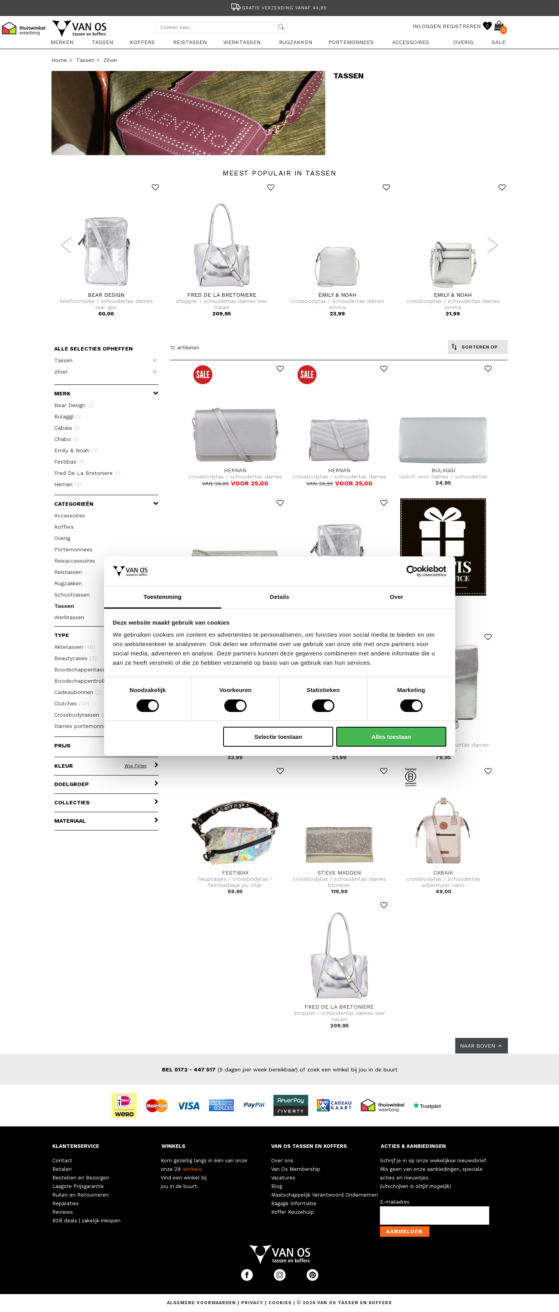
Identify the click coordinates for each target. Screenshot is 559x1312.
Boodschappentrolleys (89, 681)
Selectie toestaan (278, 736)
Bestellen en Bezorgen (80, 1178)
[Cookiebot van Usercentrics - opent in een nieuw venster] (412, 571)
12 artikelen (184, 347)
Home (59, 60)
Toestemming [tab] (163, 596)
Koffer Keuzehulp (292, 1212)
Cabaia (67, 428)
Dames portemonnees (91, 726)
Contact (62, 1160)
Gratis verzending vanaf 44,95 (278, 8)
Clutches (71, 703)
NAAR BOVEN (481, 1046)
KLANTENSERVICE (75, 1146)
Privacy (253, 1302)
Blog (276, 1186)
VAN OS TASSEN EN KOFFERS (309, 1146)
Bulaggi (68, 416)
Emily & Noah (76, 450)
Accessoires (410, 42)
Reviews (62, 1212)
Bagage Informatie (293, 1203)
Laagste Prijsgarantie (78, 1186)
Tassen (102, 42)
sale (499, 42)
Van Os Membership (295, 1169)
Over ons (282, 1160)
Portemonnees (351, 42)
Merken (61, 42)
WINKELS (173, 1146)
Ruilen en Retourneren (80, 1195)
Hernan (68, 484)
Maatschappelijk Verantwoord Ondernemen (324, 1195)
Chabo (66, 439)
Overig (463, 42)
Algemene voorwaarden (202, 1302)
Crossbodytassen (84, 715)
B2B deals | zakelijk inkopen (86, 1220)
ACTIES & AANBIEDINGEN (413, 1146)
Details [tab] (279, 596)
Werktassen (242, 42)
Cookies (280, 1302)
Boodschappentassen (87, 669)
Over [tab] (396, 596)
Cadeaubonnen (78, 692)
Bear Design (73, 405)
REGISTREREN (462, 26)
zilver (110, 60)
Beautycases (75, 658)
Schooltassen (72, 594)
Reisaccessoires (74, 561)
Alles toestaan (391, 736)
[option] (279, 7)
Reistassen (190, 42)
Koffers (142, 42)
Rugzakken (295, 42)
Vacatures (283, 1178)
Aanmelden (404, 1231)
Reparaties (65, 1203)
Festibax (69, 462)
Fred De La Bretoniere (87, 473)
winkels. (193, 1169)
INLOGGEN (427, 26)
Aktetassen (74, 647)
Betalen (62, 1169)
